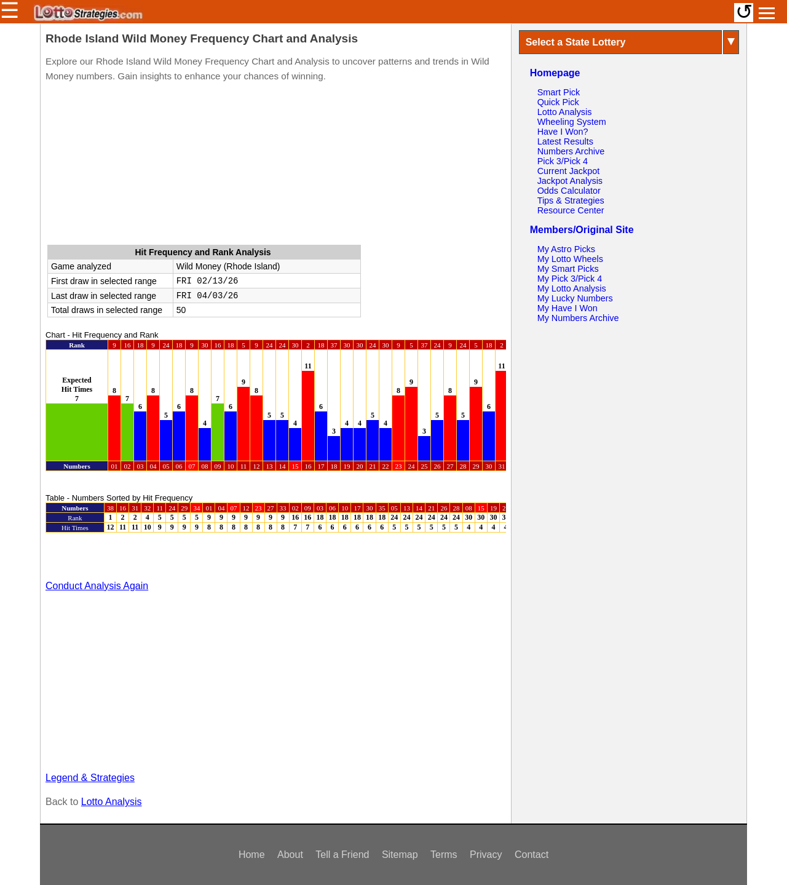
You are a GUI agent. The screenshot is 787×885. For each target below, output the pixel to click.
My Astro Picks (566, 249)
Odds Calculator (569, 191)
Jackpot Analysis (570, 181)
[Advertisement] (275, 166)
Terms (443, 854)
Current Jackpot (568, 171)
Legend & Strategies (90, 777)
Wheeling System (571, 122)
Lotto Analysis (111, 801)
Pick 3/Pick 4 (562, 161)
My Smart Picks (568, 269)
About (290, 854)
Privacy (486, 854)
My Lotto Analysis (571, 288)
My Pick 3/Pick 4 (570, 279)
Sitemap (400, 854)
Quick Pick (558, 102)
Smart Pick (558, 92)
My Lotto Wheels (570, 259)
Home (252, 854)
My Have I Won (567, 308)
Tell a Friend (342, 854)
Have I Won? (562, 132)
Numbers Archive (571, 151)
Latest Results (565, 141)
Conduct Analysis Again (96, 586)
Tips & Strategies (570, 200)
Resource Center (570, 210)
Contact (531, 854)
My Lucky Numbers (575, 298)
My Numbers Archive (578, 318)
